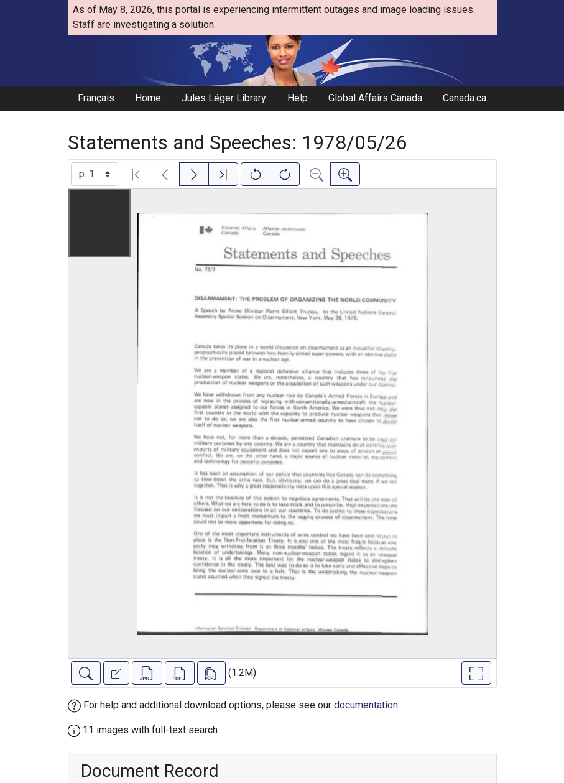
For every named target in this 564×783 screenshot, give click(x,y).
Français (96, 98)
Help (297, 98)
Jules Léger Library (224, 98)
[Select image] (94, 174)
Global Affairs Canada (375, 98)
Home (148, 98)
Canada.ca (464, 98)
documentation (366, 705)
